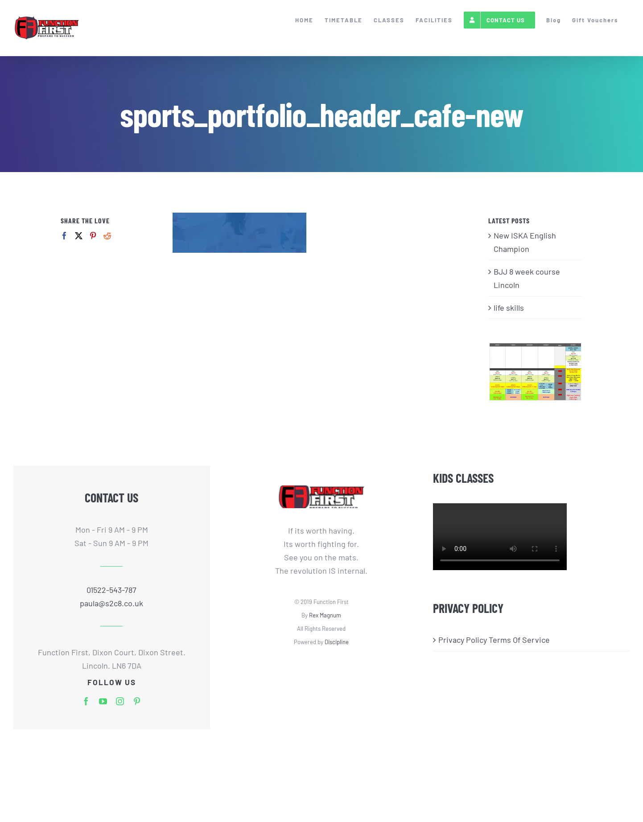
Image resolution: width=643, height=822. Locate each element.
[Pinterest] (93, 235)
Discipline (337, 641)
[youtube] (103, 701)
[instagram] (120, 701)
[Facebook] (64, 235)
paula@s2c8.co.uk (111, 603)
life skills (509, 307)
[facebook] (86, 701)
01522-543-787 (111, 590)
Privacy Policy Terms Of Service (494, 640)
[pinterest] (137, 701)
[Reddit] (107, 235)
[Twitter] (78, 235)
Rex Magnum (325, 615)
